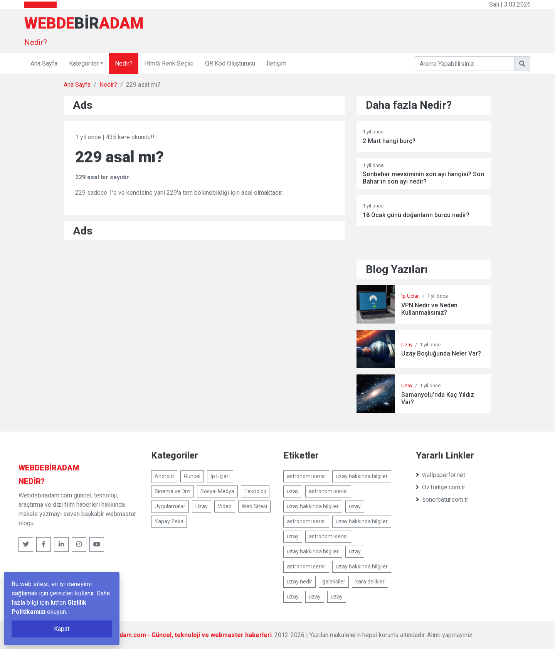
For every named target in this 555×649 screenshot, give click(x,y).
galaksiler (333, 581)
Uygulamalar (170, 506)
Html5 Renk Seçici (168, 63)
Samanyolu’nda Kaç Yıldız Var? (437, 398)
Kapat (61, 628)
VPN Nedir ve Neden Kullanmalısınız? (429, 309)
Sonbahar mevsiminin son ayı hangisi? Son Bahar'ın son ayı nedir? (423, 177)
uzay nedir (299, 581)
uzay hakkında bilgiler (362, 476)
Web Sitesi (254, 506)
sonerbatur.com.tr (442, 499)
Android (164, 476)
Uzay (406, 344)
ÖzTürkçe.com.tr (440, 487)
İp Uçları (410, 296)
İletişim (276, 63)
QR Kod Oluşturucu (230, 63)
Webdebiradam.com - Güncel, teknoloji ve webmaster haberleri (180, 635)
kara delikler (370, 581)
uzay (293, 491)
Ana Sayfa (43, 63)
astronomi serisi (306, 476)
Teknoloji (255, 491)
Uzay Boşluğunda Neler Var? (441, 353)
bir (48, 467)
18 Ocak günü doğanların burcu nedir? (416, 215)
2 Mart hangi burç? (389, 141)
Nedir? (35, 42)
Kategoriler (84, 63)
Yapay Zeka (169, 521)
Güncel (192, 476)
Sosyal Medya (217, 491)
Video (225, 506)
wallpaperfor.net (440, 475)
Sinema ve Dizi (172, 491)
